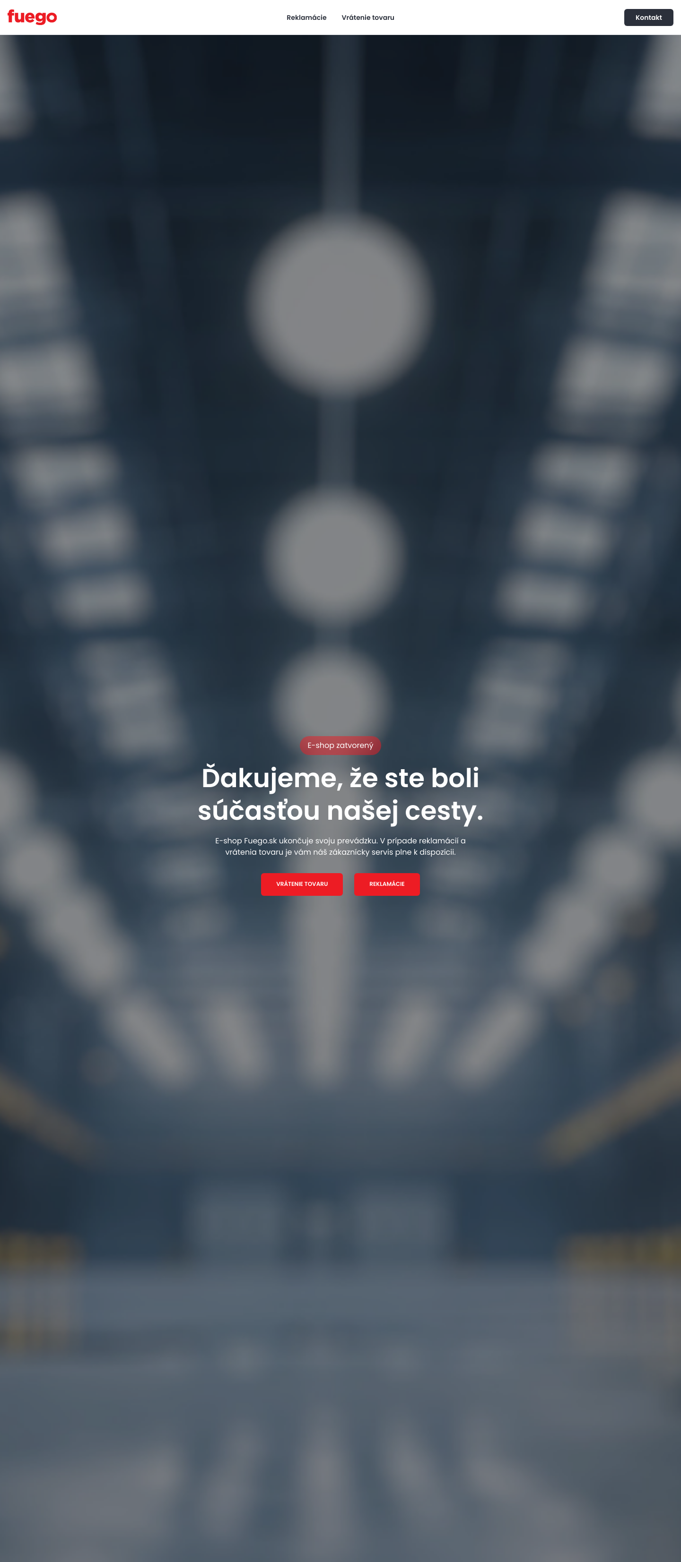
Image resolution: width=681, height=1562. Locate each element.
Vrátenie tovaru (368, 17)
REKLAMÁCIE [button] (386, 884)
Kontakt (649, 17)
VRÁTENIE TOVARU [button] (302, 884)
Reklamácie (306, 17)
